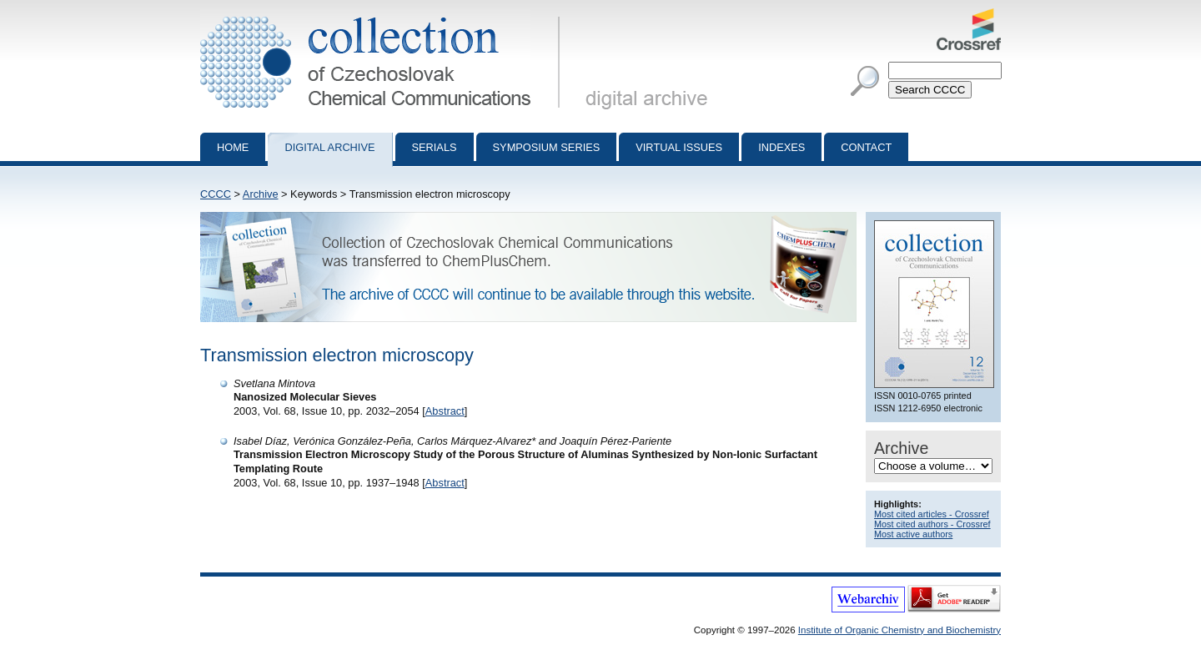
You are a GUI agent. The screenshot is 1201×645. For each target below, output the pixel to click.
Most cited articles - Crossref (931, 514)
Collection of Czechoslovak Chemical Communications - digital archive (383, 15)
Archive (261, 194)
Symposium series (546, 147)
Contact (866, 147)
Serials (434, 147)
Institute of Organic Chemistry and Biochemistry (899, 630)
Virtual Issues (679, 147)
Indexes (781, 147)
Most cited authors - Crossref (932, 524)
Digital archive (329, 147)
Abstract (445, 411)
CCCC (215, 194)
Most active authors (913, 534)
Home (233, 147)
